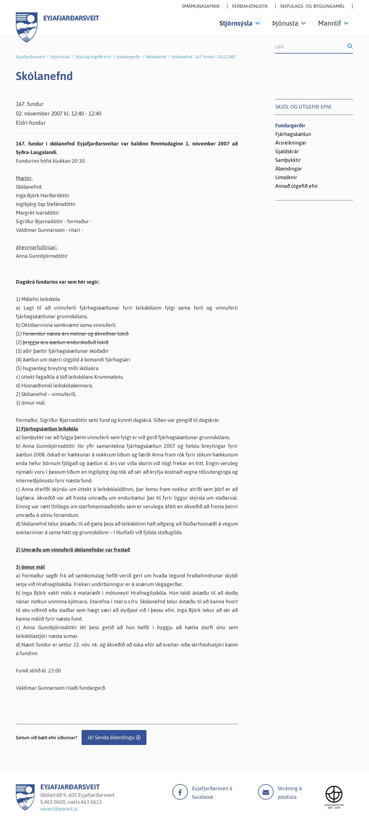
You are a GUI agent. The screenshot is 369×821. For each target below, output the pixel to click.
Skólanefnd (156, 56)
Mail (266, 792)
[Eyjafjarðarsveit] (25, 809)
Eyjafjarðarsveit (30, 56)
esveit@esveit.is (58, 809)
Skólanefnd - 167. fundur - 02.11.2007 (204, 56)
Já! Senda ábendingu (111, 737)
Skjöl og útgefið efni (93, 56)
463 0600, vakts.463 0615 (73, 802)
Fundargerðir (128, 56)
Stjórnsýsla (60, 56)
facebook (180, 792)
